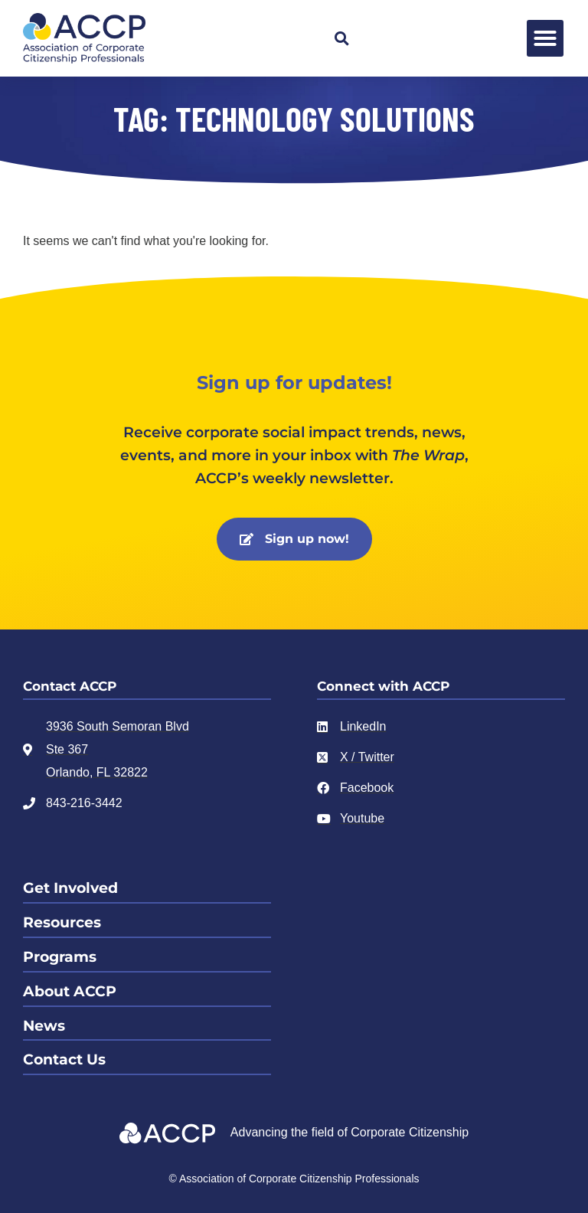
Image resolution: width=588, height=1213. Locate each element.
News (44, 1026)
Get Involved (70, 888)
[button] (341, 38)
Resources (62, 922)
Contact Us (64, 1059)
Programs (59, 957)
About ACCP (69, 991)
